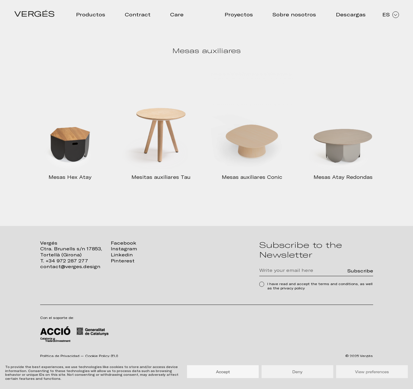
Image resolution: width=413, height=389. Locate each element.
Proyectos (239, 14)
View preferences (372, 371)
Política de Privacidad (59, 356)
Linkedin (122, 255)
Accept (223, 371)
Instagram (124, 248)
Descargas (351, 14)
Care (177, 14)
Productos (90, 14)
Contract (138, 14)
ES (390, 14)
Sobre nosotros (294, 14)
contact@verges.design (70, 266)
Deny (297, 371)
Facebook (123, 243)
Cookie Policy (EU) (101, 356)
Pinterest (123, 261)
